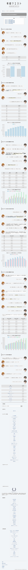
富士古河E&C (14, 510)
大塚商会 (14, 436)
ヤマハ (14, 451)
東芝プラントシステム (14, 525)
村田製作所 (14, 428)
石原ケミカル (10, 391)
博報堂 (14, 450)
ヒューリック (14, 537)
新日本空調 (10, 386)
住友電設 (14, 517)
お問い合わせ (3, 563)
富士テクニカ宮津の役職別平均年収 (10, 22)
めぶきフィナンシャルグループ (14, 548)
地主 (14, 538)
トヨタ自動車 (14, 415)
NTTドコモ (14, 421)
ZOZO (14, 439)
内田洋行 (14, 461)
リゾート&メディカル (14, 544)
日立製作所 (14, 418)
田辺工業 (14, 521)
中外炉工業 (14, 506)
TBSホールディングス (14, 443)
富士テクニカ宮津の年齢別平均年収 (10, 20)
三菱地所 (14, 440)
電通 (14, 433)
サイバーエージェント (14, 444)
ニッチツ (10, 401)
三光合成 (14, 524)
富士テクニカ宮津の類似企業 (9, 23)
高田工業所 (10, 398)
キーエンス (14, 533)
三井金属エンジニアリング (10, 393)
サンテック (14, 514)
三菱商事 (14, 545)
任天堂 (14, 422)
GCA (14, 534)
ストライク (14, 555)
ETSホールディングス (10, 396)
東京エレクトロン (14, 457)
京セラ (14, 429)
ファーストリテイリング (14, 432)
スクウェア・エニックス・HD (14, 556)
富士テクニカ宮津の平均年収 (9, 19)
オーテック (14, 518)
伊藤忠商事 (14, 541)
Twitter (3, 567)
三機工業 (10, 388)
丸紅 (14, 551)
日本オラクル (14, 458)
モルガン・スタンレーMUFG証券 (14, 530)
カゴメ (14, 454)
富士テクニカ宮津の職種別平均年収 (10, 21)
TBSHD (14, 552)
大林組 (14, 425)
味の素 (14, 447)
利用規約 (3, 566)
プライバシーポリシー (5, 564)
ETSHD (14, 507)
